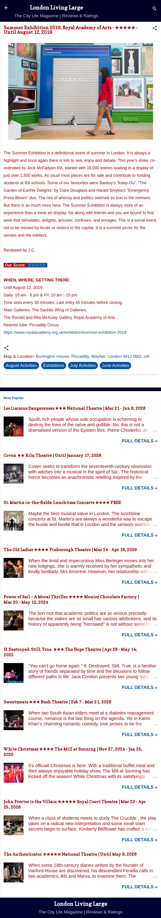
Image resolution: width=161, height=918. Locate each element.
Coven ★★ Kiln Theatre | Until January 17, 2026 (52, 455)
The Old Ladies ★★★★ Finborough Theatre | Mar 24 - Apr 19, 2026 (70, 549)
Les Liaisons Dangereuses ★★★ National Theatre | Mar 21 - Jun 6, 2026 (74, 408)
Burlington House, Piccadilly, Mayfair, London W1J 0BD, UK (93, 356)
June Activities (115, 365)
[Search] (154, 9)
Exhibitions (53, 365)
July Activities (83, 365)
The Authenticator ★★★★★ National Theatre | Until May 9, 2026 (70, 854)
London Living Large (56, 7)
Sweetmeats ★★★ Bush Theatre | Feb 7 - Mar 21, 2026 (57, 702)
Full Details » (139, 440)
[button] (154, 28)
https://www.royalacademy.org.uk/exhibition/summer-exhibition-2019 (65, 332)
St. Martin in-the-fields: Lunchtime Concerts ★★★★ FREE (62, 502)
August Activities (21, 365)
